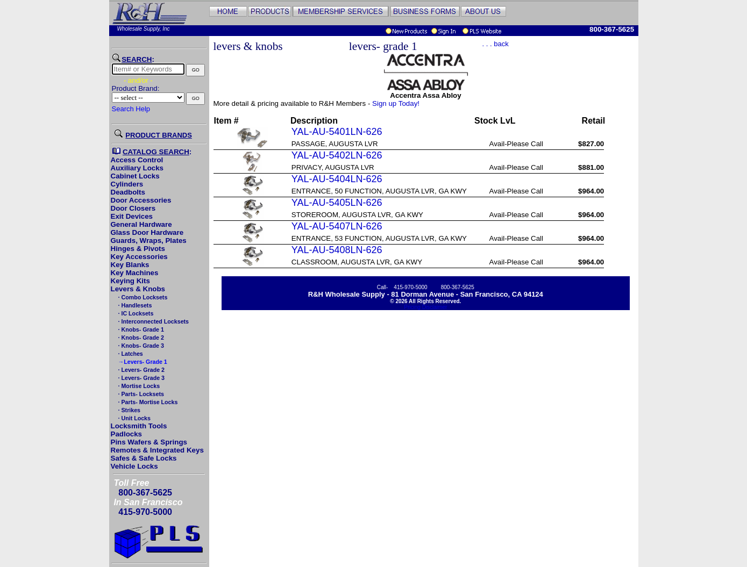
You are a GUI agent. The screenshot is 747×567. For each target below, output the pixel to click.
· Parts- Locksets (140, 394)
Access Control (137, 160)
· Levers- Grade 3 (141, 378)
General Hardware (141, 224)
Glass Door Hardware (147, 232)
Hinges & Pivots (138, 249)
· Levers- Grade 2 (141, 370)
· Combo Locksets (142, 297)
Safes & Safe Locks (144, 458)
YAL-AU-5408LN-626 (336, 250)
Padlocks (127, 434)
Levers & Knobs (138, 289)
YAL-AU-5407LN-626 (336, 226)
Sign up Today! (395, 103)
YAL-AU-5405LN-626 (336, 202)
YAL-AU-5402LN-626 (336, 155)
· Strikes (128, 410)
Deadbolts (128, 192)
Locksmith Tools (139, 426)
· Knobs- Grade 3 (140, 345)
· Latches (130, 353)
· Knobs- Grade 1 (140, 329)
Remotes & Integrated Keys (157, 450)
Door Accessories (141, 200)
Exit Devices (132, 216)
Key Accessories (139, 257)
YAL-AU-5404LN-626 (336, 179)
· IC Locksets (135, 313)
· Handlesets (134, 305)
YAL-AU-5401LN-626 (336, 131)
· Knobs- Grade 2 (140, 337)
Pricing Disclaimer (425, 307)
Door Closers (133, 208)
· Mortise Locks (138, 386)
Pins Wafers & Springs (149, 442)
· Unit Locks (134, 418)
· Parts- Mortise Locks (147, 402)
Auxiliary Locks (137, 168)
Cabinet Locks (135, 176)
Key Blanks (130, 265)
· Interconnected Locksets (153, 321)
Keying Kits (130, 281)
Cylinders (127, 184)
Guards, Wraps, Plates (149, 240)
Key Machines (135, 273)
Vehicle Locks (134, 466)
